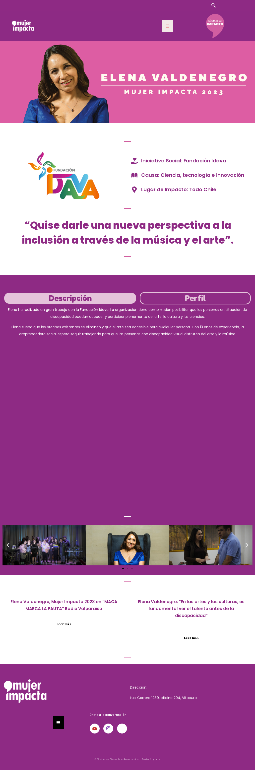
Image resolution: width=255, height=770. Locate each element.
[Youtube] (95, 728)
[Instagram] (108, 728)
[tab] (70, 298)
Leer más (64, 624)
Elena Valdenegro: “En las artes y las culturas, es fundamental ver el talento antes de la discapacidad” (191, 609)
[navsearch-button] (213, 6)
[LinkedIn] (122, 728)
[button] (8, 545)
